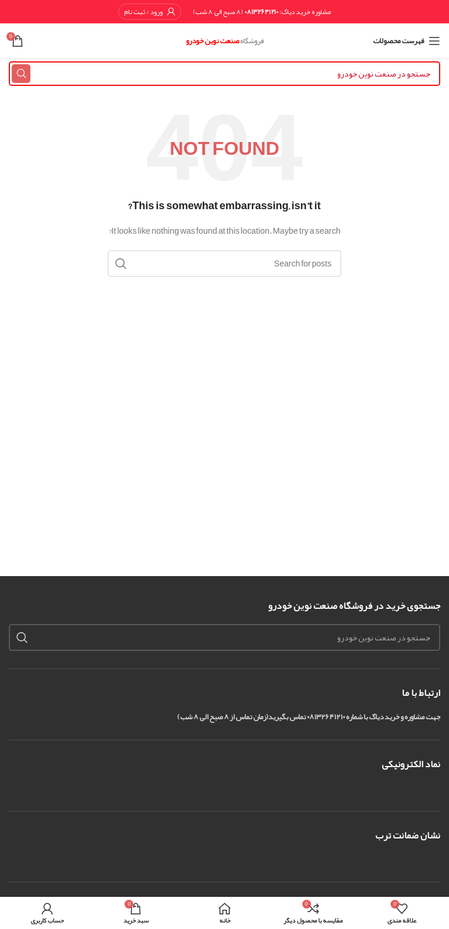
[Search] (224, 73)
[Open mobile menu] (406, 41)
